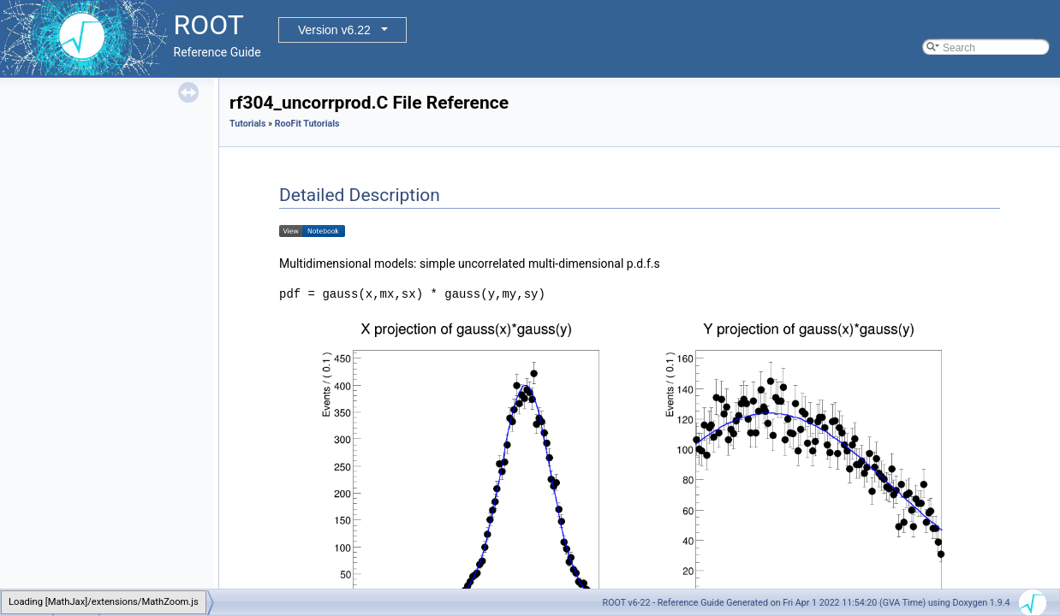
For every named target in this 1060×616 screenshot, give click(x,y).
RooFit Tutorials (307, 123)
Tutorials (247, 123)
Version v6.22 (334, 30)
